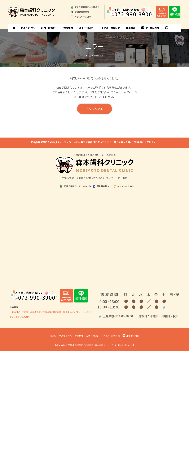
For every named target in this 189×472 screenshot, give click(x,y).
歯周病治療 (35, 312)
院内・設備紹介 (49, 27)
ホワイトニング (81, 312)
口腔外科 (26, 316)
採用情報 (130, 27)
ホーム (88, 56)
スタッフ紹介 (86, 27)
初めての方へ (28, 27)
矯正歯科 (57, 312)
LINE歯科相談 (150, 27)
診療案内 (68, 27)
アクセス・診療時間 (109, 27)
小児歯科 (24, 312)
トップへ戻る (94, 109)
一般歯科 (14, 312)
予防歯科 (47, 312)
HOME (53, 335)
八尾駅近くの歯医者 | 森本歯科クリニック (94, 345)
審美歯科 (67, 312)
